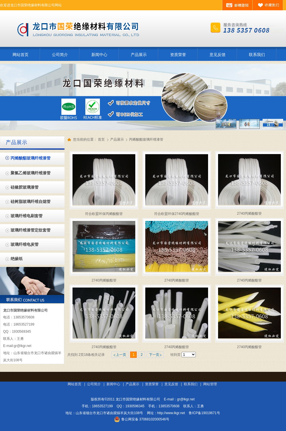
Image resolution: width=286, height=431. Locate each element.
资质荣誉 (152, 384)
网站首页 (74, 384)
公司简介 (94, 384)
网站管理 (210, 384)
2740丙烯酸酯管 (249, 213)
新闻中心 (113, 384)
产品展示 (117, 139)
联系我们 (191, 384)
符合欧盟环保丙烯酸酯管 (104, 214)
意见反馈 (171, 384)
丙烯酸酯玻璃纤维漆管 (146, 139)
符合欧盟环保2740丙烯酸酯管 (177, 214)
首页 (101, 139)
